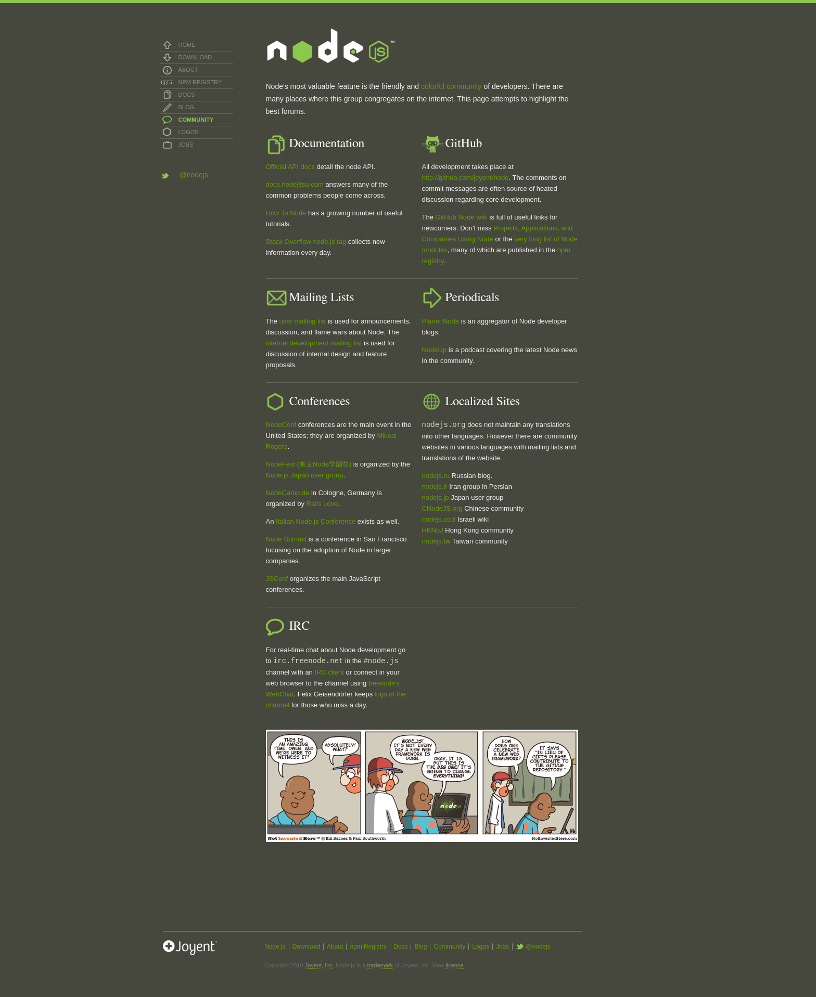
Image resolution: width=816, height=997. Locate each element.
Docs (186, 95)
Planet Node (441, 321)
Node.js (275, 946)
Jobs (186, 144)
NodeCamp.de (288, 493)
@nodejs (194, 175)
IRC (320, 672)
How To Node (286, 213)
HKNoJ (432, 530)
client (335, 672)
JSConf (277, 578)
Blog (186, 107)
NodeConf (281, 425)
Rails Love (322, 504)
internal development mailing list (314, 343)
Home (187, 45)
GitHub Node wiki (462, 217)
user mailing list (302, 321)
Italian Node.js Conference (315, 521)
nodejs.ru (436, 476)
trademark (380, 965)
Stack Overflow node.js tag (306, 241)
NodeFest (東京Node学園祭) (309, 464)
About (188, 70)
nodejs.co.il (439, 519)
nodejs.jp (435, 497)
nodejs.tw (436, 541)
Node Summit (286, 539)
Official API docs (290, 167)
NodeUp (434, 350)
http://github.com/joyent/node (465, 178)
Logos (188, 132)
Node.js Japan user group (304, 475)
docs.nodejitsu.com (295, 184)
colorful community (451, 86)
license (454, 965)
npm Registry (200, 82)
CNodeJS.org (442, 508)
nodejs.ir (435, 486)
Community (196, 119)
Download (195, 57)
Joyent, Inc (319, 965)
